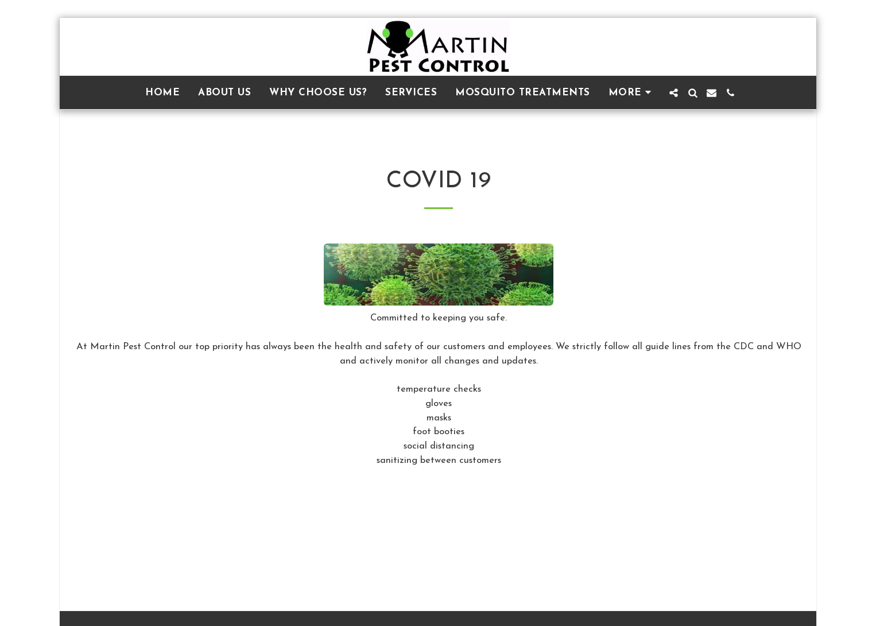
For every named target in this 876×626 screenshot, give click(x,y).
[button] (674, 93)
